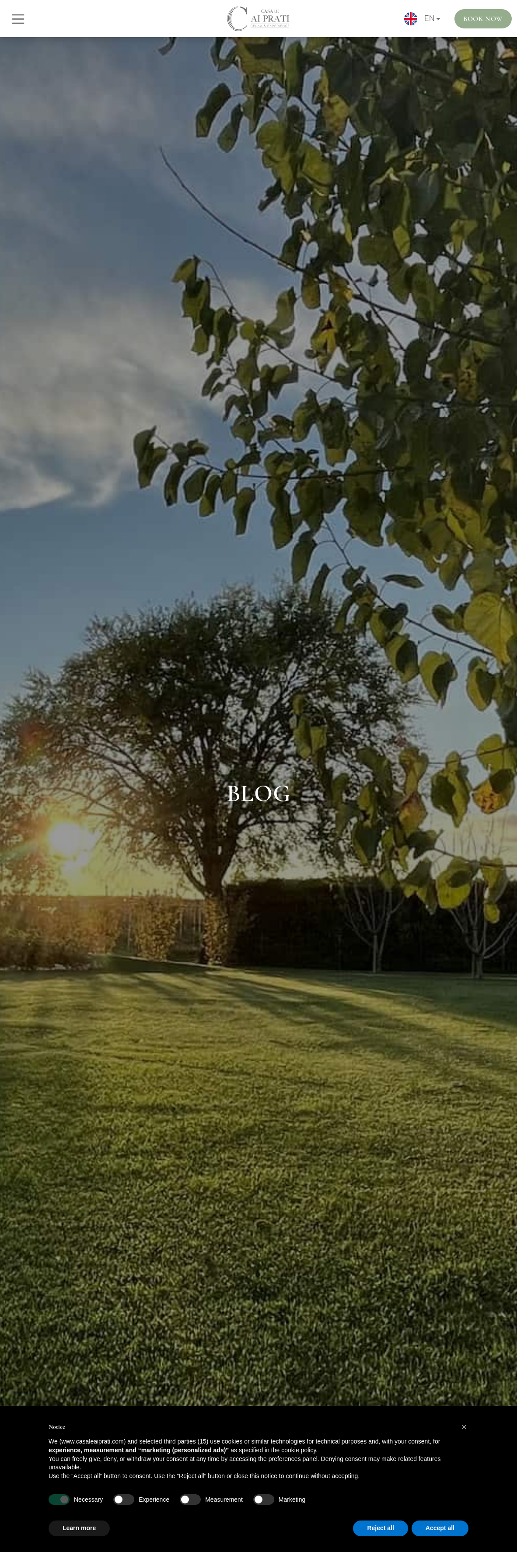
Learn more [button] (79, 1527)
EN (419, 18)
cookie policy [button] (298, 1450)
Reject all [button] (380, 1527)
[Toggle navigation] (18, 19)
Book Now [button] (483, 18)
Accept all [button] (440, 1527)
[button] (464, 1427)
